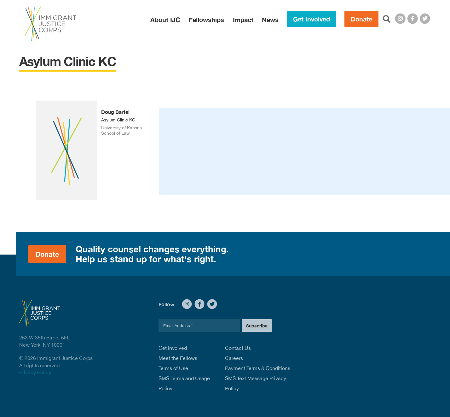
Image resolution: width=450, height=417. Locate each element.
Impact (243, 19)
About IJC (165, 19)
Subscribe (257, 325)
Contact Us (238, 348)
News (270, 19)
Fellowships (206, 19)
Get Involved (311, 19)
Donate (361, 19)
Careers (234, 358)
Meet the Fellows (178, 358)
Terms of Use (173, 368)
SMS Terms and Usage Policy (184, 383)
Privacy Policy (35, 372)
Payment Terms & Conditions (257, 368)
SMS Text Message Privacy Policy (255, 383)
